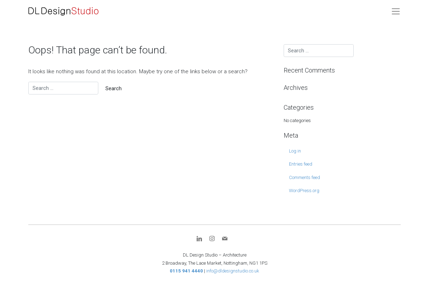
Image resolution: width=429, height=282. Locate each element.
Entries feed (300, 164)
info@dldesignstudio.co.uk (232, 271)
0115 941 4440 (186, 271)
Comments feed (304, 177)
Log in (295, 151)
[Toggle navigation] (396, 11)
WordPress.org (304, 190)
